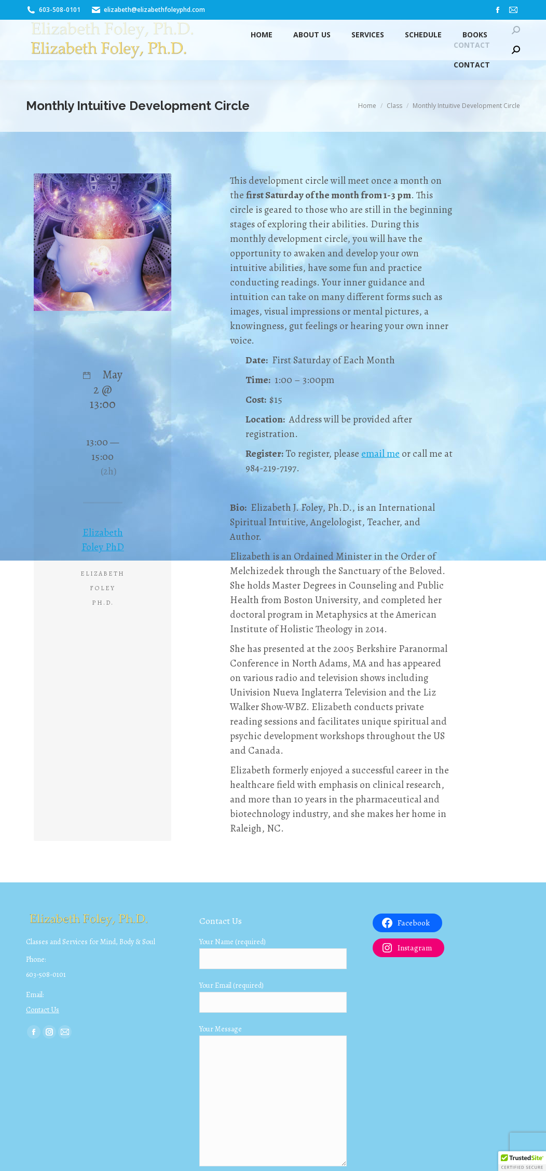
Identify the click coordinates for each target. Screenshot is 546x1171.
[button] (522, 1161)
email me (380, 453)
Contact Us (42, 1010)
